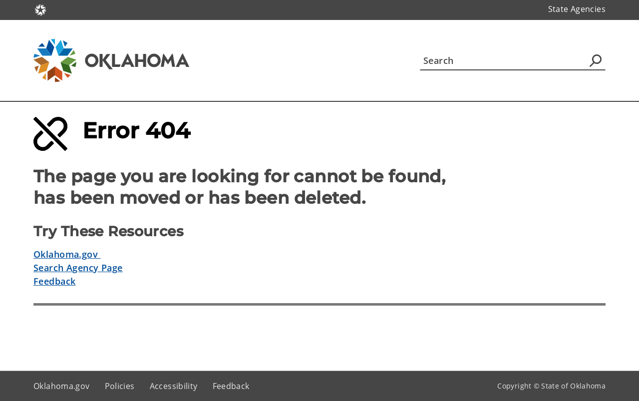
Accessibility (174, 386)
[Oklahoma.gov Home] (40, 9)
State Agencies (577, 8)
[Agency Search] (596, 60)
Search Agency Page (78, 268)
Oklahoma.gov (67, 254)
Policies (120, 386)
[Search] (513, 60)
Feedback (54, 281)
